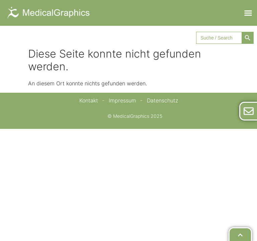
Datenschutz (162, 100)
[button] (248, 13)
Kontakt (88, 100)
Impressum (122, 100)
